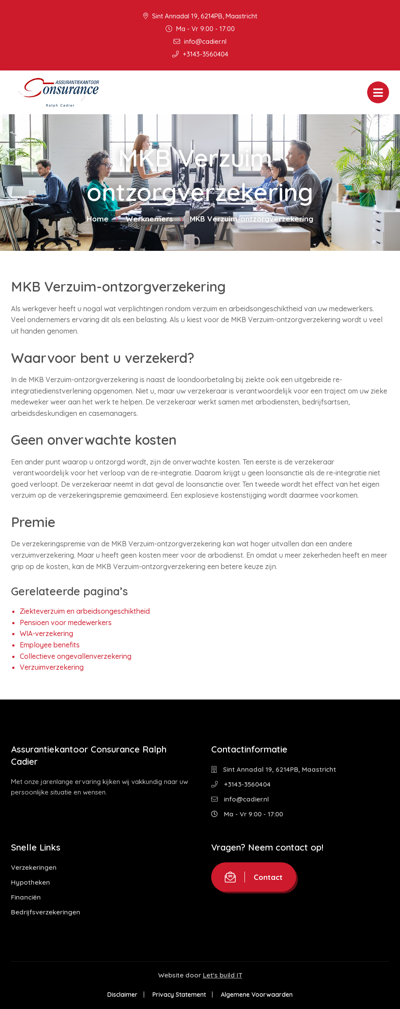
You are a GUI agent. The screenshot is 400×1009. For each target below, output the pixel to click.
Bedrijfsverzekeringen (45, 912)
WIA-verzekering (46, 633)
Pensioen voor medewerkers (66, 622)
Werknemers (149, 218)
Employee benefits (50, 644)
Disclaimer (122, 994)
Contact (254, 877)
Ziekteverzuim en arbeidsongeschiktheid (85, 611)
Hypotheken (30, 882)
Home (98, 218)
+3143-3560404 (200, 54)
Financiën (26, 897)
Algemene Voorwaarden (257, 994)
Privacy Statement (179, 994)
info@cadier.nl (200, 41)
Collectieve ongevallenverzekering (75, 656)
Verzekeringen (34, 867)
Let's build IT (222, 975)
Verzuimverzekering (52, 667)
